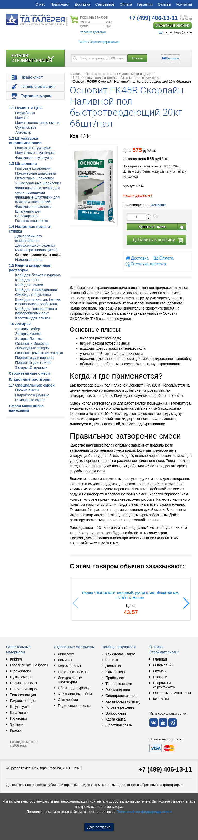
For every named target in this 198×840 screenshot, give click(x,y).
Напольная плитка (73, 672)
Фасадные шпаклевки (33, 206)
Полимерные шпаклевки (35, 173)
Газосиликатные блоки (29, 665)
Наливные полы (28, 260)
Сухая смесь (25, 127)
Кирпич (16, 659)
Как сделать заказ (120, 654)
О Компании (163, 665)
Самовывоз (104, 4)
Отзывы (164, 4)
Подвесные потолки (74, 706)
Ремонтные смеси (30, 400)
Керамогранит (69, 666)
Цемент (21, 118)
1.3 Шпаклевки (23, 163)
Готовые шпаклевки (31, 221)
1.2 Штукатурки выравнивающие (25, 140)
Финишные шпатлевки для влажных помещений (37, 199)
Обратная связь (118, 725)
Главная (76, 74)
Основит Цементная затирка (39, 353)
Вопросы (172, 58)
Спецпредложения (121, 695)
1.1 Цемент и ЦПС (25, 108)
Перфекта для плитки (33, 363)
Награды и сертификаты (164, 685)
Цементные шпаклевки (34, 178)
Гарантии (145, 4)
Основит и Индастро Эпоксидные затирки (32, 345)
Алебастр (23, 132)
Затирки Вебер (27, 329)
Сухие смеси (20, 677)
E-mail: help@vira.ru (175, 32)
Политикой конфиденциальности (144, 812)
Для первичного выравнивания (28, 238)
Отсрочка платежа (148, 264)
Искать (137, 58)
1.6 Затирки (20, 324)
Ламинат (65, 660)
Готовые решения (120, 707)
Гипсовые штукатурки (33, 148)
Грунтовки (18, 718)
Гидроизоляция (23, 701)
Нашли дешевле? (137, 195)
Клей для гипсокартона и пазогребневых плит (36, 311)
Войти (83, 42)
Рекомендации (117, 690)
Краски (16, 730)
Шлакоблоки (20, 671)
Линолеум (66, 654)
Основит (158, 205)
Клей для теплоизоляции (36, 290)
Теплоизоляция (23, 695)
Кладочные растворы (30, 379)
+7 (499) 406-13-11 (165, 769)
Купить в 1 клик (152, 227)
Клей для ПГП (27, 280)
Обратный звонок (172, 25)
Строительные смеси (29, 373)
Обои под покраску (73, 688)
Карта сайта (115, 719)
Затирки (16, 724)
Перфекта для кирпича (34, 358)
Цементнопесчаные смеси (37, 123)
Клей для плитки (29, 285)
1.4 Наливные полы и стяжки (95, 78)
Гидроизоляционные (32, 395)
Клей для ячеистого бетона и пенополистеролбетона (38, 301)
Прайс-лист (60, 4)
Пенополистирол (24, 689)
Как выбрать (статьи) (123, 701)
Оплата (126, 4)
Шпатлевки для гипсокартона (28, 213)
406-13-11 (153, 18)
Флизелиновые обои (75, 694)
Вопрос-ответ (116, 713)
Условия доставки (93, 32)
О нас (40, 4)
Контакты (184, 4)
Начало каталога (98, 74)
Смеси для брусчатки (33, 295)
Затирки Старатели (31, 367)
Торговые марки (118, 684)
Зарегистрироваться (104, 42)
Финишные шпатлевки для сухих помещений (37, 190)
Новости (160, 677)
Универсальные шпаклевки (38, 183)
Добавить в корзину (154, 239)
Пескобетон (25, 113)
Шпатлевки (19, 712)
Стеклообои (68, 700)
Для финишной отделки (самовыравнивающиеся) (36, 247)
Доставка (82, 4)
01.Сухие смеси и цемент (134, 74)
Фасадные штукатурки (34, 158)
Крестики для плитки (32, 318)
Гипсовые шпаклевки (33, 168)
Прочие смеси (27, 390)
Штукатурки (19, 707)
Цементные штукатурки (35, 153)
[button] (185, 603)
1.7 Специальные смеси (32, 385)
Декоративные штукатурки (70, 680)
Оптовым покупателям (172, 693)
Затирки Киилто (28, 334)
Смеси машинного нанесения (26, 408)
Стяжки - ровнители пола (37, 255)
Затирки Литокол (29, 339)
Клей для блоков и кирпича (38, 275)
